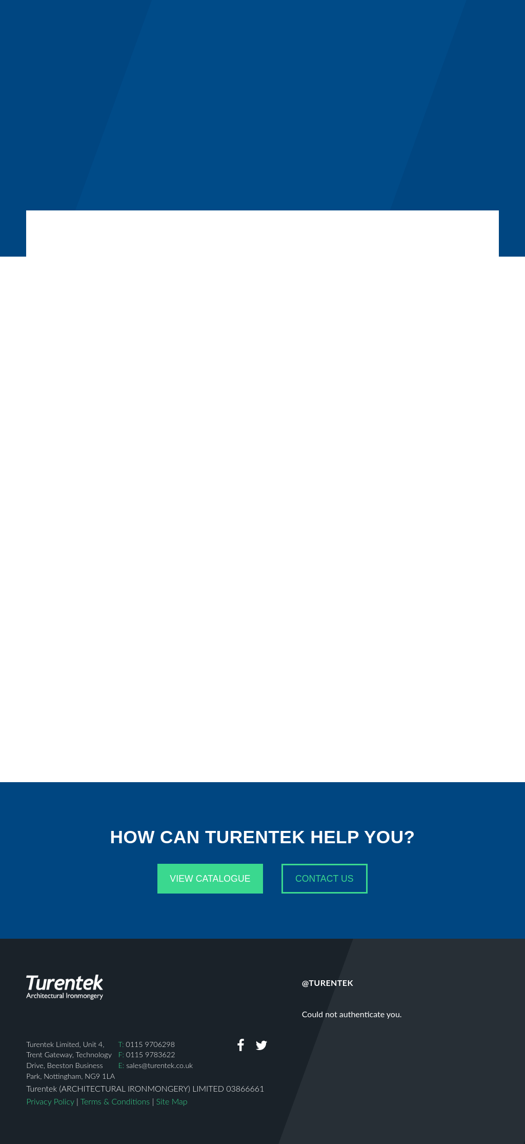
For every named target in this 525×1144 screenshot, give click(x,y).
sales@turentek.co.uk (159, 1065)
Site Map (172, 1101)
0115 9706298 (150, 1044)
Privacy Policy (50, 1101)
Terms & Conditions (115, 1101)
